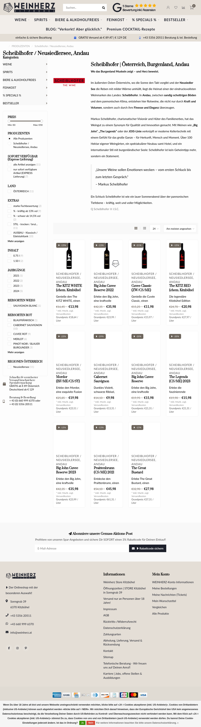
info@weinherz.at (21, 632)
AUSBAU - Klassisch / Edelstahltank (25, 234)
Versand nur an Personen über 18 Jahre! (123, 600)
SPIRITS (41, 20)
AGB (106, 615)
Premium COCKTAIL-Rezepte (131, 29)
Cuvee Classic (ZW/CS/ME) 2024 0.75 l (141, 290)
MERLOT (20, 339)
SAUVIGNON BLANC (27, 305)
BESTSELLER (174, 20)
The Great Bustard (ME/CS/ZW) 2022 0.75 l (141, 474)
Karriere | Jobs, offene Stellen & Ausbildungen (122, 675)
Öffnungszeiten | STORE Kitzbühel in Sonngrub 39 (124, 590)
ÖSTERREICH (23, 191)
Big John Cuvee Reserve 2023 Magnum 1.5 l (67, 472)
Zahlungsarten (112, 634)
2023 (18, 285)
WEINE (21, 20)
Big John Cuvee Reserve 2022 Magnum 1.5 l (105, 290)
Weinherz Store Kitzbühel (119, 582)
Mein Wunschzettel (164, 601)
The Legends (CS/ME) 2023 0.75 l (179, 381)
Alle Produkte (160, 613)
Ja (82, 723)
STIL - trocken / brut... (25, 226)
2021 (18, 275)
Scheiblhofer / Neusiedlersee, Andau (25, 145)
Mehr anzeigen (16, 241)
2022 (18, 280)
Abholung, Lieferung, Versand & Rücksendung (122, 642)
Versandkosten (63, 313)
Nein (90, 723)
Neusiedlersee (23, 366)
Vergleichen (159, 607)
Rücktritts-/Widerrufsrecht (119, 621)
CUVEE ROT (22, 333)
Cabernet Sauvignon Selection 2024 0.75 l (105, 383)
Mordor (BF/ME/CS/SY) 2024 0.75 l (68, 381)
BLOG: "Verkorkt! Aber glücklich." (74, 29)
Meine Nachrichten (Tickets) (169, 594)
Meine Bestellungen (164, 588)
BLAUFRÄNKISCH (25, 320)
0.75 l (18, 255)
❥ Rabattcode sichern (147, 548)
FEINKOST (116, 20)
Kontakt (108, 650)
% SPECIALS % (144, 20)
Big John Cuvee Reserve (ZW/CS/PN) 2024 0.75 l (142, 383)
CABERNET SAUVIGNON (27, 327)
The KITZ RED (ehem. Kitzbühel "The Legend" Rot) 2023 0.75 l (181, 292)
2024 (18, 291)
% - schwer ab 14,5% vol (26, 217)
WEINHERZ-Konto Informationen (173, 582)
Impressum (110, 609)
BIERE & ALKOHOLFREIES (77, 20)
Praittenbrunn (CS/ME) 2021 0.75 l (104, 472)
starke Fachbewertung (27, 205)
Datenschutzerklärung (117, 627)
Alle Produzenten (22, 138)
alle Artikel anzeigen (26, 164)
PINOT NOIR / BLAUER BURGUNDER (26, 345)
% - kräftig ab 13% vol (27, 211)
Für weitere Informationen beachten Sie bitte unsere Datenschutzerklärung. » (137, 723)
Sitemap (108, 657)
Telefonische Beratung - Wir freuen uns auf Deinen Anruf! (125, 665)
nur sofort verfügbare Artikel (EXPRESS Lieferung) (25, 173)
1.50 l (18, 260)
